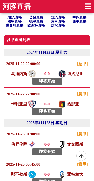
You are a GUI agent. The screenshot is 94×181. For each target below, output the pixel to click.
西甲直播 (79, 21)
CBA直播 (58, 17)
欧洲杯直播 (36, 25)
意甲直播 (58, 21)
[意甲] (82, 64)
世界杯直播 (14, 25)
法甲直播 (15, 21)
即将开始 (47, 81)
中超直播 (79, 17)
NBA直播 (14, 17)
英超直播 (36, 17)
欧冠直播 (58, 25)
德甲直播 (36, 21)
